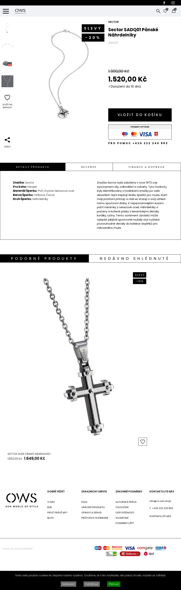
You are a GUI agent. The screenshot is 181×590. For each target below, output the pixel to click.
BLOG (50, 548)
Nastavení (68, 584)
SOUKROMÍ (122, 548)
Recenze (89, 167)
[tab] (32, 167)
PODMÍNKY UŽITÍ (125, 553)
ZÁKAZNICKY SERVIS (94, 522)
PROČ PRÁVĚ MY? (57, 543)
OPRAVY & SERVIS (91, 543)
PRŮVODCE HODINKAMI (94, 548)
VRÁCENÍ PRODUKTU (93, 537)
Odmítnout (91, 584)
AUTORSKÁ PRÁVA (126, 532)
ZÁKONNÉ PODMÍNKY (129, 522)
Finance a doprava (147, 167)
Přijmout (113, 584)
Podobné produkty (44, 258)
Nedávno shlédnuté (135, 258)
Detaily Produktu (32, 167)
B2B (49, 537)
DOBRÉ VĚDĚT (56, 522)
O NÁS (51, 532)
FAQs (84, 532)
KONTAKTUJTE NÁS (162, 522)
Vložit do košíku (140, 114)
